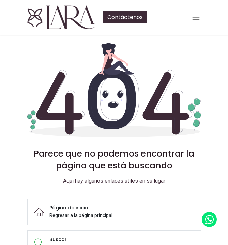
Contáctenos (125, 17)
